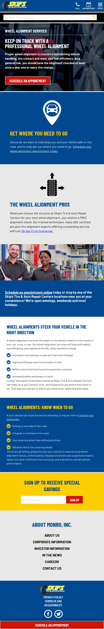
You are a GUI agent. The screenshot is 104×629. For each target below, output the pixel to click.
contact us (52, 568)
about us (52, 535)
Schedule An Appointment (52, 625)
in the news (52, 555)
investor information (52, 549)
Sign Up (74, 500)
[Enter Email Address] (43, 500)
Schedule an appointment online (28, 292)
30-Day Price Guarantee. (37, 231)
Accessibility (53, 604)
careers (52, 562)
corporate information (52, 542)
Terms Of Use (53, 600)
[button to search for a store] (94, 17)
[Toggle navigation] (100, 6)
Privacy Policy (53, 596)
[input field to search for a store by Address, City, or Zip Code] (50, 17)
